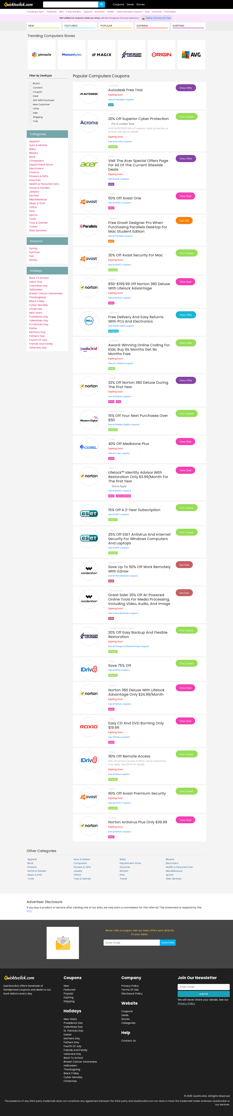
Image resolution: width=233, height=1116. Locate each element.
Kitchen (34, 195)
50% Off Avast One (124, 198)
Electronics (36, 168)
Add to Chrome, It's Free (156, 18)
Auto (147, 11)
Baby (32, 149)
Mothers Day (37, 332)
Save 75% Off (119, 665)
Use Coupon (187, 116)
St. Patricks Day (73, 1031)
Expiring (68, 997)
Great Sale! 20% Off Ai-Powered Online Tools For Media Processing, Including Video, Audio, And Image (139, 599)
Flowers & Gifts (38, 176)
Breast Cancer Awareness (45, 293)
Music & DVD (37, 203)
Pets (32, 211)
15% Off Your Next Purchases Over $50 (138, 417)
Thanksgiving (37, 297)
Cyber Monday (38, 305)
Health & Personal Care (44, 184)
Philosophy (170, 11)
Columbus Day (38, 286)
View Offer (186, 87)
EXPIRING (142, 26)
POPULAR (106, 26)
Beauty (33, 153)
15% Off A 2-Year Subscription (134, 509)
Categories (128, 1023)
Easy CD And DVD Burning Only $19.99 (136, 725)
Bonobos (100, 11)
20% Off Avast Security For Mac (135, 255)
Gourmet (157, 11)
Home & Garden (39, 188)
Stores (140, 4)
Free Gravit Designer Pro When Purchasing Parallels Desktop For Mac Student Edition (137, 227)
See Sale (184, 564)
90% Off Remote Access (129, 756)
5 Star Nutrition (73, 11)
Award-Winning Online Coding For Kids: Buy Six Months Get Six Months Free (139, 349)
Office (33, 207)
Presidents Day (38, 317)
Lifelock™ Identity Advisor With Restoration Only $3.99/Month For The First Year (138, 477)
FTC (29, 911)
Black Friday (36, 301)
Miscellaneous (38, 199)
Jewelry (34, 192)
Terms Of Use (130, 990)
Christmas (35, 309)
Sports (33, 215)
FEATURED (71, 26)
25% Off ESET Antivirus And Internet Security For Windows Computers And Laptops (139, 539)
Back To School (39, 278)
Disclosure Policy (132, 993)
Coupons (118, 4)
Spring (33, 248)
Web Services (37, 230)
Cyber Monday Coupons (129, 11)
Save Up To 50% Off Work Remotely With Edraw (139, 569)
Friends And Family (41, 344)
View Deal (185, 195)
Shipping (69, 1001)
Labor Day (35, 282)
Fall (31, 256)
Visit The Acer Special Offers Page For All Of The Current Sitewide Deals (138, 165)
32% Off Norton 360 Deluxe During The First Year (138, 384)
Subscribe (167, 942)
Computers (36, 161)
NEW (31, 26)
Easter (33, 328)
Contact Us (128, 1041)
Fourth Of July (38, 340)
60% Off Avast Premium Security (137, 793)
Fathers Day (37, 336)
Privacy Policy (186, 1003)
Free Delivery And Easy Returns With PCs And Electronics (135, 319)
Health (110, 11)
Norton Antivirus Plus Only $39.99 (137, 822)
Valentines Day (38, 320)
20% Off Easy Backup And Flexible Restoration (137, 634)
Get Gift (184, 220)
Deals (130, 4)
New (66, 986)
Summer (34, 252)
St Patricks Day (38, 324)
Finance (34, 172)
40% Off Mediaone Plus (128, 443)
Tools (32, 219)
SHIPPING (178, 26)
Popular (68, 993)
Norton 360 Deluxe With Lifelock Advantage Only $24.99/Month (136, 692)
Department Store (41, 164)
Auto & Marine (38, 145)
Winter (33, 260)
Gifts (61, 11)
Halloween (35, 289)
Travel (33, 226)
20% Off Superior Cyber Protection (138, 118)
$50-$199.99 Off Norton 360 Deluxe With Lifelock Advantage (139, 286)
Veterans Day (38, 348)
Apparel (88, 11)
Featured (51, 11)
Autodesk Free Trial (125, 90)
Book (32, 157)
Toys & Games (38, 223)
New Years (35, 313)
